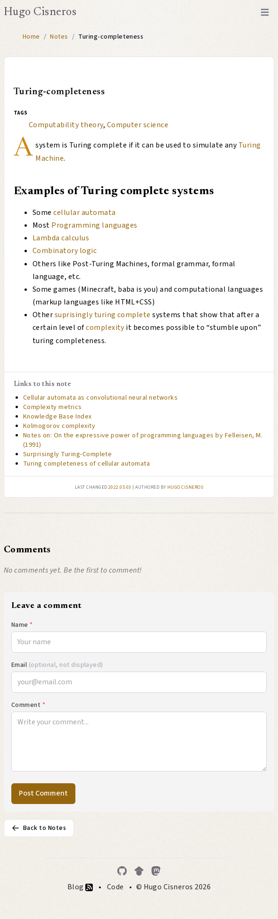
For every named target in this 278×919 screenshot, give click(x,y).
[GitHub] (122, 871)
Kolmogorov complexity (59, 426)
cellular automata (84, 212)
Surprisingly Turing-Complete (67, 454)
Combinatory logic (65, 251)
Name (22, 625)
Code (115, 887)
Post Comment (43, 793)
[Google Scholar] (139, 871)
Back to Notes (39, 828)
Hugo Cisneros (40, 12)
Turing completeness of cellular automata (86, 463)
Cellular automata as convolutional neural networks (100, 397)
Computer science (138, 125)
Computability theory (66, 125)
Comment (28, 705)
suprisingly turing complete (103, 315)
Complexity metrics (52, 407)
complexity (105, 327)
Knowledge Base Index (57, 416)
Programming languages (94, 225)
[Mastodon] (156, 871)
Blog (80, 887)
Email (57, 665)
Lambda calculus (61, 238)
